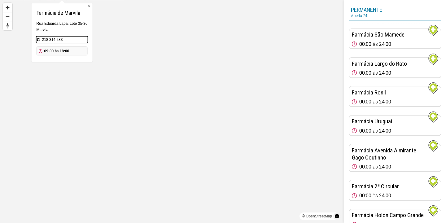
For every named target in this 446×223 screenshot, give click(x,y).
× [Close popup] (199, 37)
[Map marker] (171, 104)
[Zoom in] (7, 7)
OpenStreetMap (319, 216)
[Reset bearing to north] (7, 25)
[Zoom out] (7, 16)
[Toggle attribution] (337, 216)
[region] (172, 111)
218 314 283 (162, 70)
